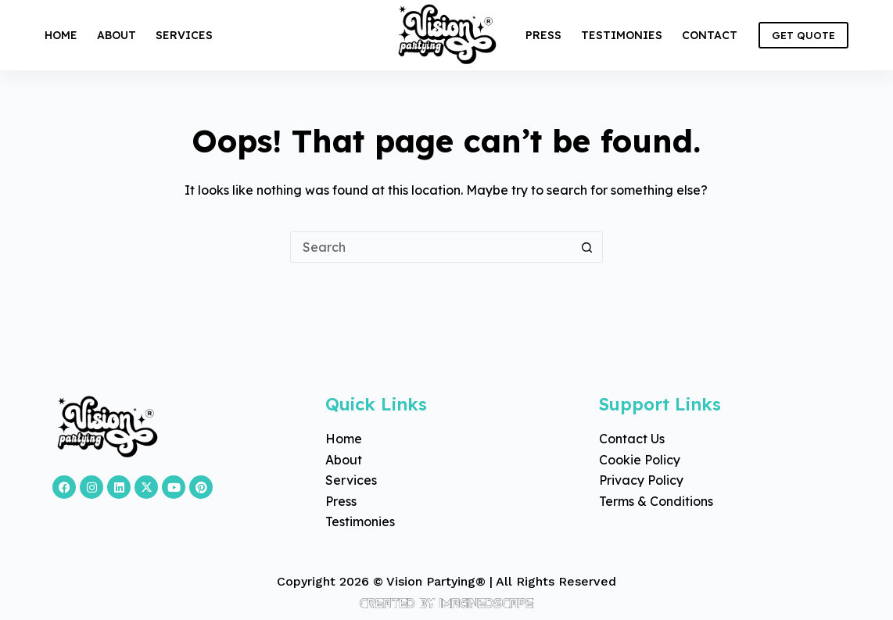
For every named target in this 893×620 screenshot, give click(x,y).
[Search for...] (431, 247)
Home (61, 35)
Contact (709, 35)
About (116, 35)
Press (543, 35)
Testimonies (621, 35)
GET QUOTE (803, 35)
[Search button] (587, 247)
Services (184, 35)
